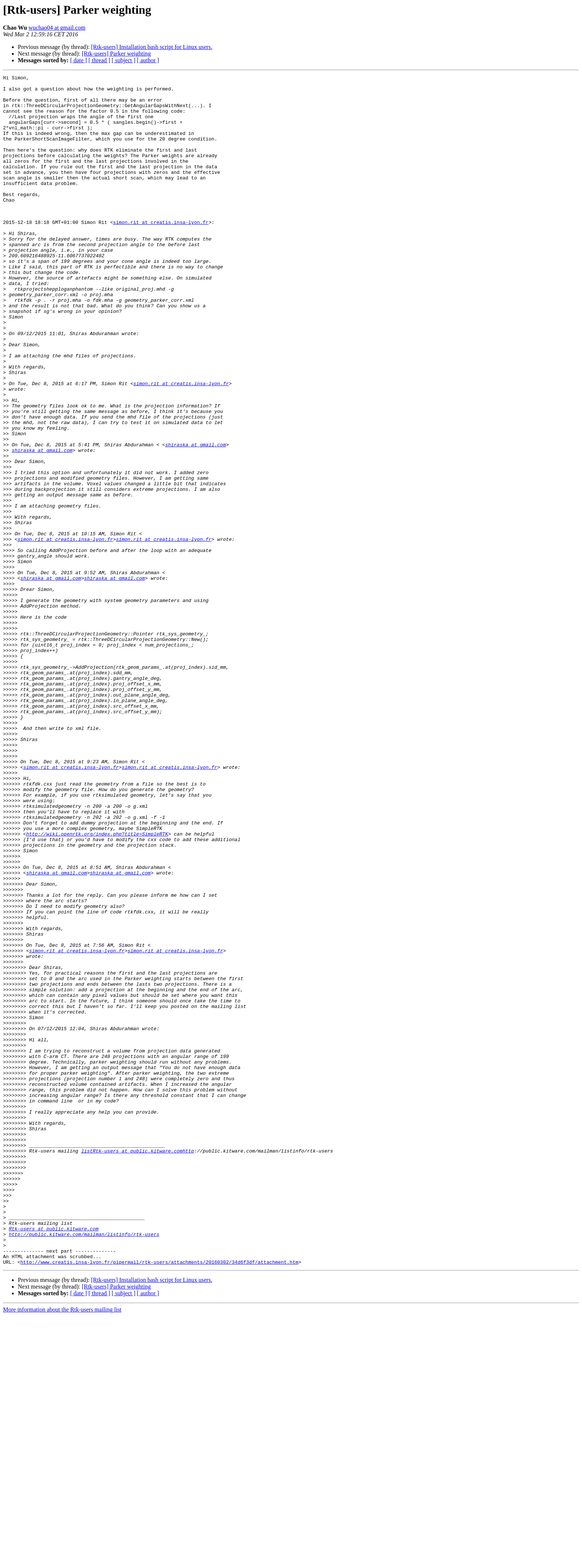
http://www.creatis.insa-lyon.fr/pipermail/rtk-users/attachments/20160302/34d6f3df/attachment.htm (159, 1500)
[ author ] (148, 60)
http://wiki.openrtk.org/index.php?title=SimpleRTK (97, 986)
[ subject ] (123, 60)
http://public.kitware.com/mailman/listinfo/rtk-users (84, 1466)
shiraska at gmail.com (195, 519)
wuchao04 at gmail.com (57, 27)
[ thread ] (99, 60)
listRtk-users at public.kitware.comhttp (137, 1366)
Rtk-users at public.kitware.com (54, 1460)
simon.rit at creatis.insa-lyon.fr (160, 252)
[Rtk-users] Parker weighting (116, 53)
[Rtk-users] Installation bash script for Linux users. (151, 47)
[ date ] (78, 60)
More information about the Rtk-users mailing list (62, 1547)
